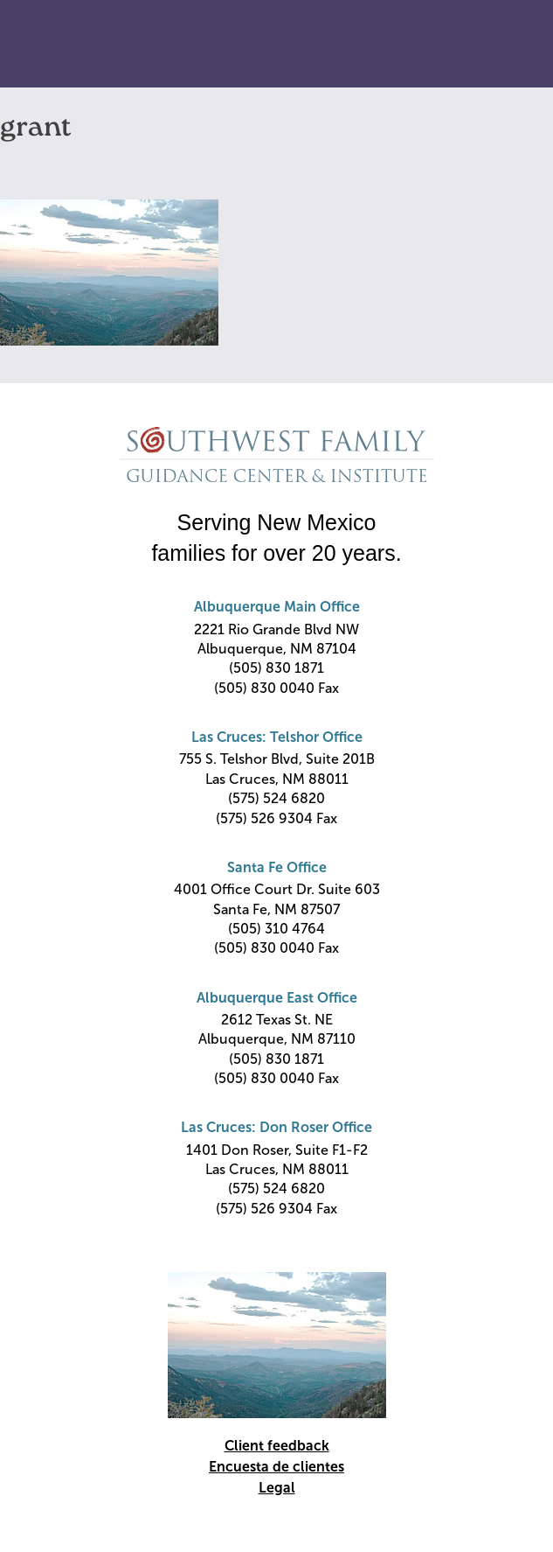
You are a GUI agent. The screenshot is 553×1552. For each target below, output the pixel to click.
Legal (277, 1487)
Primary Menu (505, 45)
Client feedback (277, 1445)
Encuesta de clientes (276, 1466)
